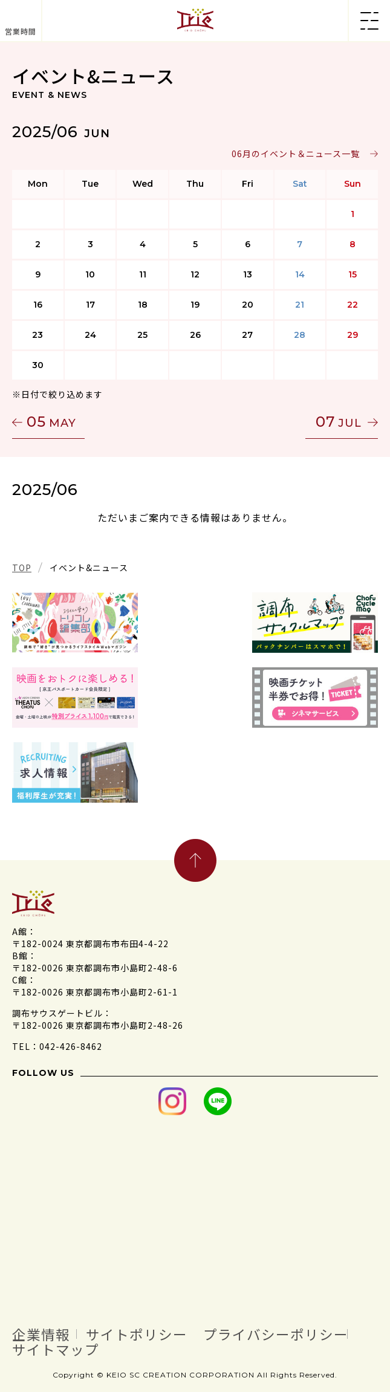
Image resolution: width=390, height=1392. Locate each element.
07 (339, 421)
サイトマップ (55, 1348)
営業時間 (20, 31)
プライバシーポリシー (275, 1334)
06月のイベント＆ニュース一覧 (296, 153)
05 (51, 421)
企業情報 (41, 1334)
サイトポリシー (136, 1334)
